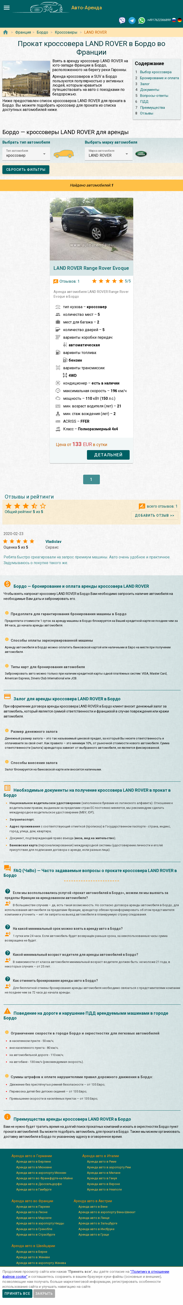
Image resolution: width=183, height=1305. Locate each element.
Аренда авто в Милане (103, 1173)
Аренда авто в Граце (93, 1234)
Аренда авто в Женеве (33, 1257)
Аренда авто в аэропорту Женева (41, 1263)
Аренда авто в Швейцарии (33, 1246)
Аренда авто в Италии (100, 1156)
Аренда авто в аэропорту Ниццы (40, 1223)
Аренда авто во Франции (32, 1201)
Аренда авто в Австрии (93, 1201)
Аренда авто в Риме (101, 1161)
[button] (26, 154)
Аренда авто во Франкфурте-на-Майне (44, 1178)
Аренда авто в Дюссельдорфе (39, 1184)
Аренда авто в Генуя (102, 1178)
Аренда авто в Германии (31, 1156)
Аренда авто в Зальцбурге (97, 1223)
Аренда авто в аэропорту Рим (109, 1167)
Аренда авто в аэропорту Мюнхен (41, 1173)
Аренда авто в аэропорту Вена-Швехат (107, 1212)
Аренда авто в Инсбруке (96, 1229)
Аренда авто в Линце (93, 1218)
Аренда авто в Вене (92, 1206)
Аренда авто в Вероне (103, 1184)
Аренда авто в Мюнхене (34, 1167)
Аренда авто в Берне (31, 1251)
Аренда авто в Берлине (33, 1161)
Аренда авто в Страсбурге (35, 1234)
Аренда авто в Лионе (31, 1212)
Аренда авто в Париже (33, 1206)
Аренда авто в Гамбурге (33, 1189)
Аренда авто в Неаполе (104, 1189)
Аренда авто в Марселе (33, 1218)
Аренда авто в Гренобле (34, 1229)
